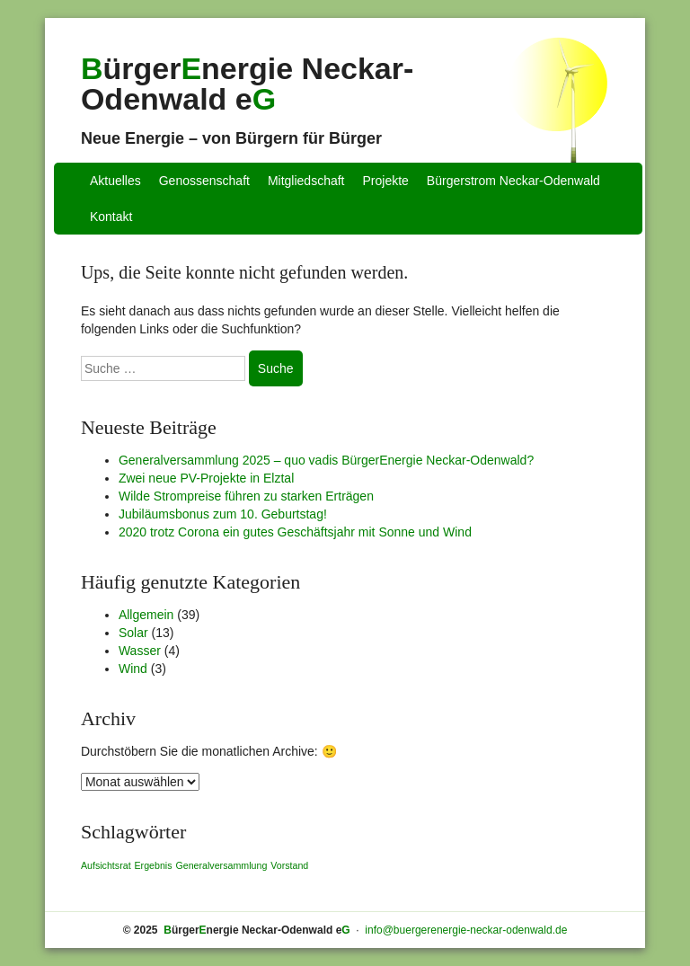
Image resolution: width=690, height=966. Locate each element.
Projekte (386, 180)
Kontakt (111, 216)
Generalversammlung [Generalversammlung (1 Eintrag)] (221, 865)
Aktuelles (115, 180)
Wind (133, 668)
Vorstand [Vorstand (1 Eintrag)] (289, 865)
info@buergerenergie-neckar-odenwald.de (466, 930)
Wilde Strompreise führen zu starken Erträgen (246, 496)
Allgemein (146, 614)
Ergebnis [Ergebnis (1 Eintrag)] (153, 865)
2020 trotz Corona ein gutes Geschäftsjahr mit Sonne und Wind (295, 532)
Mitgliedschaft (306, 180)
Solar (133, 632)
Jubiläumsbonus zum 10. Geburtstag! (223, 514)
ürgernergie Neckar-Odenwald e (247, 83)
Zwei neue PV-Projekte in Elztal (206, 478)
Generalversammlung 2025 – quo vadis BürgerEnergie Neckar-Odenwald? (326, 460)
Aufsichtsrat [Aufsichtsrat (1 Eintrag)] (106, 865)
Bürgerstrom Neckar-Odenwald (513, 180)
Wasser (140, 650)
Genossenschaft (204, 180)
